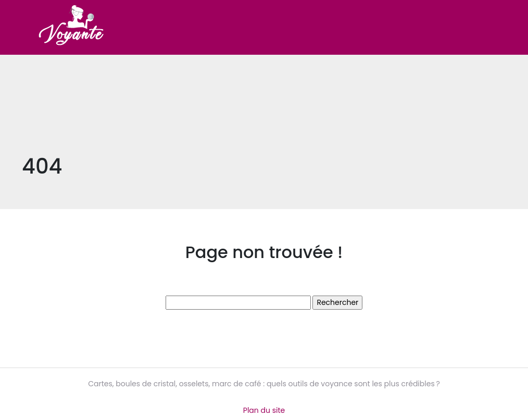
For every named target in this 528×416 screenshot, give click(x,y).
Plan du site (264, 410)
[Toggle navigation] (491, 27)
